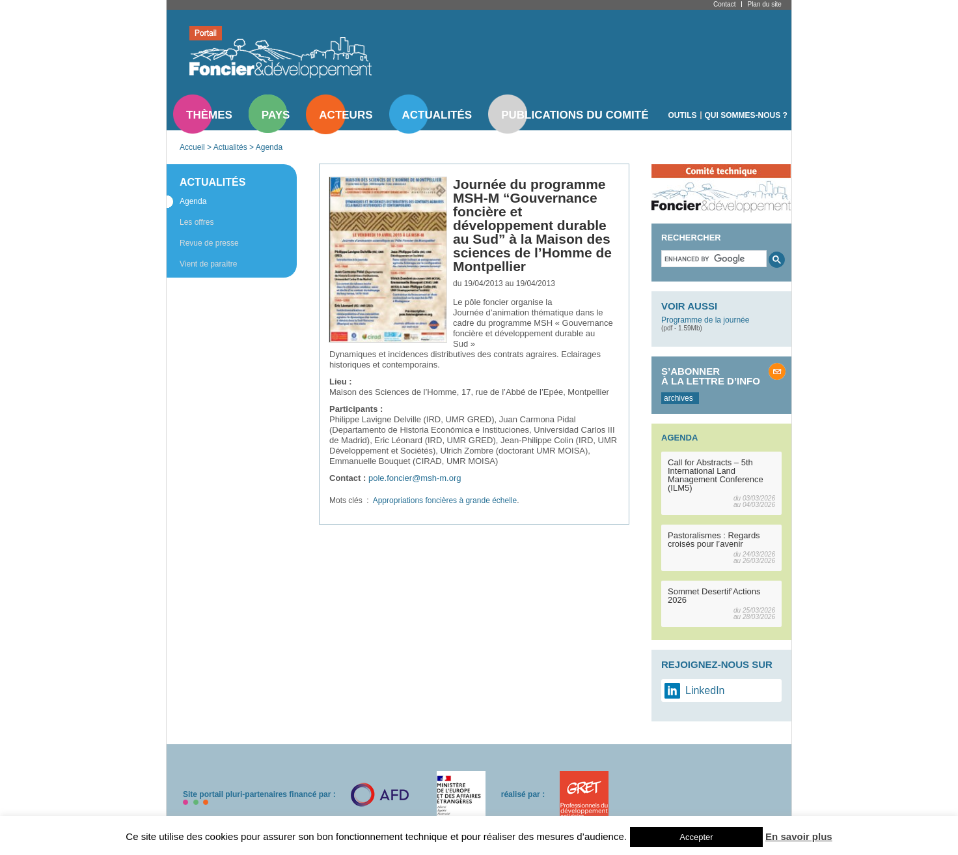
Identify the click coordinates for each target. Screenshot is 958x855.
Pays (276, 115)
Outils (682, 115)
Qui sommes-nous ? (746, 115)
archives (678, 398)
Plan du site (764, 4)
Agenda (269, 147)
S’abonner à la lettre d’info (710, 376)
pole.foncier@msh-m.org (414, 478)
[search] (712, 259)
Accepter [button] (696, 837)
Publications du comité (574, 115)
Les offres (196, 222)
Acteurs (345, 115)
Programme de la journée (705, 320)
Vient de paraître (209, 263)
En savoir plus (798, 836)
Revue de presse (209, 243)
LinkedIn (705, 690)
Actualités (437, 115)
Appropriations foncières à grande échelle (445, 500)
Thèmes (209, 115)
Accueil (192, 147)
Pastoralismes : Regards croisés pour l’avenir (714, 539)
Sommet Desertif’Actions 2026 (714, 596)
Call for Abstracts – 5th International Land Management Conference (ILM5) (715, 475)
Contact (724, 4)
